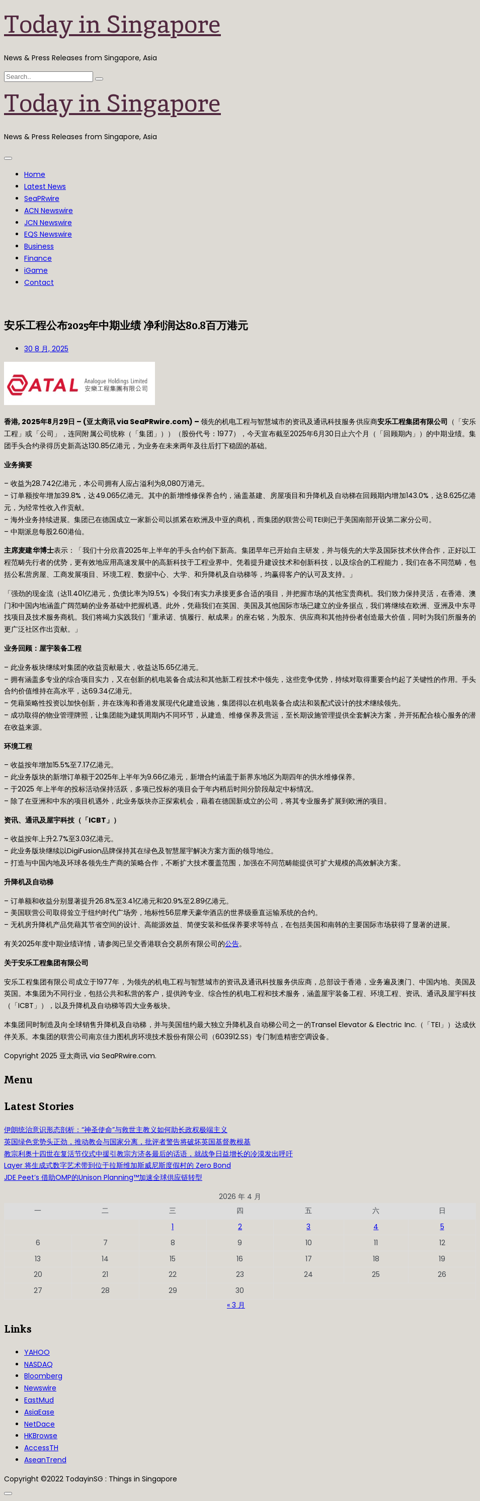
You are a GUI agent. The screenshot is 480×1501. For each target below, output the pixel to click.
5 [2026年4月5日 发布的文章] (442, 1227)
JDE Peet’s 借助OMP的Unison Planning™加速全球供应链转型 (103, 1177)
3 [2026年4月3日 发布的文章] (308, 1227)
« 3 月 (236, 1305)
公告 (232, 944)
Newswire (40, 1388)
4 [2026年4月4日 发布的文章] (375, 1227)
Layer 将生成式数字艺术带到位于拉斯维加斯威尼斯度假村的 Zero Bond (117, 1165)
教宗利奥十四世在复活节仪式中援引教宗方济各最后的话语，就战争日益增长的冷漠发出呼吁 (148, 1154)
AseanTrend (45, 1460)
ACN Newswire (48, 211)
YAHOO (37, 1352)
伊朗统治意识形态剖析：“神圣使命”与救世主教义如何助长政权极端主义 (115, 1130)
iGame (36, 270)
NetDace (39, 1424)
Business (39, 246)
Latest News (45, 186)
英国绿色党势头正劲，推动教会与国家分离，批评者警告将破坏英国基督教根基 (127, 1142)
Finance (38, 258)
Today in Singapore (112, 24)
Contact (39, 282)
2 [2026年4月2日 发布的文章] (240, 1227)
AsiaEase (39, 1412)
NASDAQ (38, 1364)
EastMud (39, 1400)
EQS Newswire (48, 234)
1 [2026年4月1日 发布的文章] (173, 1227)
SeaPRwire (41, 198)
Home (34, 174)
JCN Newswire (48, 223)
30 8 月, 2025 (46, 349)
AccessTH (41, 1448)
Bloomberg (43, 1376)
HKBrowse (40, 1436)
